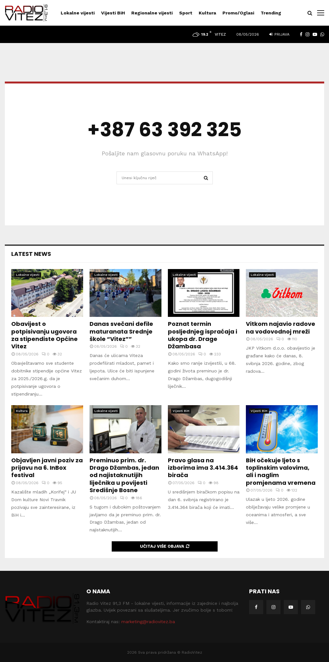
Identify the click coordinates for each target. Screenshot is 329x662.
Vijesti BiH (113, 12)
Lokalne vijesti (78, 12)
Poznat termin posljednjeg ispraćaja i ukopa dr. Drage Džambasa (202, 335)
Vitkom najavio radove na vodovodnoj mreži (280, 327)
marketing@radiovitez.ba (148, 621)
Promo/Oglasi (238, 12)
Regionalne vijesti (152, 12)
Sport (185, 12)
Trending (271, 12)
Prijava (279, 34)
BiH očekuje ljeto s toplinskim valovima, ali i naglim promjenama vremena (281, 471)
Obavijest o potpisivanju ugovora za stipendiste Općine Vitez (44, 335)
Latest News (31, 254)
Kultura (207, 12)
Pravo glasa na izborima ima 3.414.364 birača (203, 467)
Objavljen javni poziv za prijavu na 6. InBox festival (47, 467)
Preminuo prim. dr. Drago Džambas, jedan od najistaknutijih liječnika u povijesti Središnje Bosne (124, 475)
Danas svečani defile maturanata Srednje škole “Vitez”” (121, 331)
